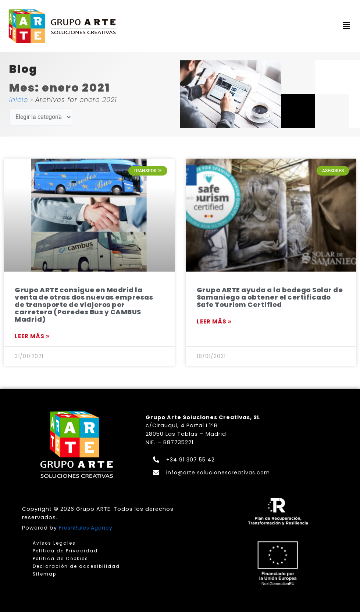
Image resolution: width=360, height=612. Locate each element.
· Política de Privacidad (63, 551)
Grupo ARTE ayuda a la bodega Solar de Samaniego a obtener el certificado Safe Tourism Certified (270, 297)
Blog (23, 70)
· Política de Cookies (59, 559)
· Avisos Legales (52, 543)
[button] (346, 26)
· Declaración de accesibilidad (75, 566)
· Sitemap (43, 574)
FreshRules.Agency (86, 527)
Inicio (18, 99)
